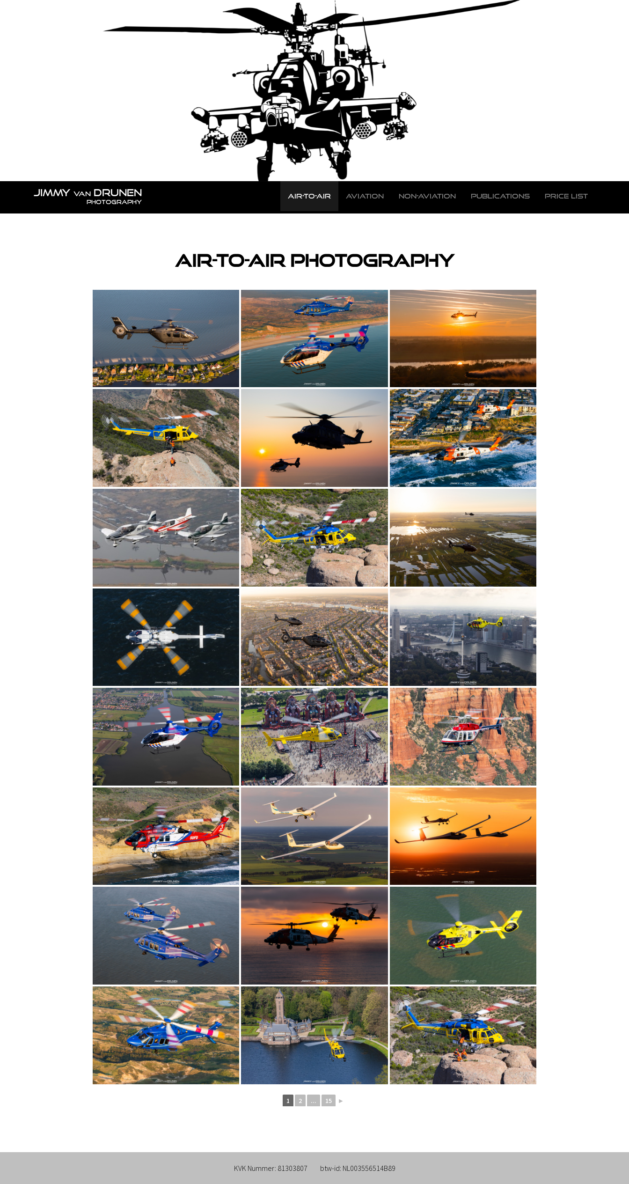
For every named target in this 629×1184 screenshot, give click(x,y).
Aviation (365, 196)
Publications (500, 196)
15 (328, 1100)
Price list (566, 196)
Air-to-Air (309, 196)
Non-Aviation (427, 196)
